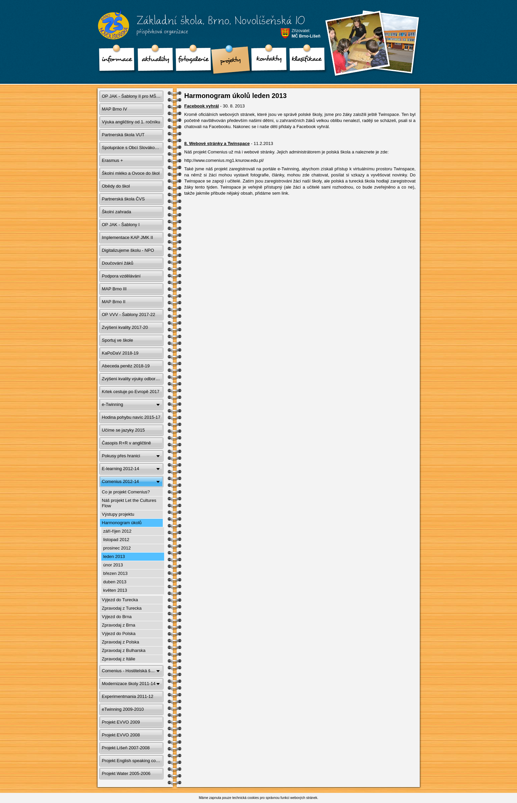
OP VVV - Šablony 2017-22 (128, 314)
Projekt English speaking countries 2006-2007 (133, 760)
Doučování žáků (117, 263)
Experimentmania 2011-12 (127, 696)
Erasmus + (112, 160)
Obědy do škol (116, 186)
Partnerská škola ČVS (123, 198)
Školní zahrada (116, 211)
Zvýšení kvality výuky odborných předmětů (133, 378)
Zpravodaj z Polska (120, 641)
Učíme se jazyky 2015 (123, 430)
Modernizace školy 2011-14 (129, 683)
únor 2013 (113, 564)
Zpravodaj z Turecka (122, 608)
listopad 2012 (116, 539)
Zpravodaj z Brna (118, 625)
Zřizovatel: (306, 33)
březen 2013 (115, 573)
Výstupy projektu (118, 514)
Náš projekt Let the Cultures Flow (129, 503)
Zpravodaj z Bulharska (124, 650)
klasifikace (305, 61)
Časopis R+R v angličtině (126, 442)
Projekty (229, 61)
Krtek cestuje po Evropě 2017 (131, 391)
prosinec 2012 (117, 548)
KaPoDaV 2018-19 (120, 353)
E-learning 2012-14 (120, 468)
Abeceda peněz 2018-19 (126, 365)
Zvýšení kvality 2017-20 (125, 327)
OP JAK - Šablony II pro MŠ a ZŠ (133, 96)
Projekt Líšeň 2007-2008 (126, 747)
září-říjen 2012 (117, 531)
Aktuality (153, 61)
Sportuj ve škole (117, 340)
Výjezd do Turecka (120, 599)
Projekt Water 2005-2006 (126, 773)
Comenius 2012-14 (120, 481)
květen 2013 (115, 590)
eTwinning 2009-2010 (123, 709)
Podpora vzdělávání (121, 275)
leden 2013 (114, 556)
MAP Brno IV (114, 109)
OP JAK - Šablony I (121, 224)
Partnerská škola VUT (123, 134)
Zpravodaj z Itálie (118, 658)
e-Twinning (112, 404)
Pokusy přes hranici (121, 455)
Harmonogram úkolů (122, 522)
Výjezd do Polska (119, 633)
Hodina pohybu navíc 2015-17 (131, 417)
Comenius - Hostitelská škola (130, 670)
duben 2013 (115, 581)
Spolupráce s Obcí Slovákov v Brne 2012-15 (133, 147)
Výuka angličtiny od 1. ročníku (131, 121)
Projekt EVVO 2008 (121, 734)
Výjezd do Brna (117, 616)
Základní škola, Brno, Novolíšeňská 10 (197, 27)
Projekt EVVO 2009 (121, 722)
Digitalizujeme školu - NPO (128, 250)
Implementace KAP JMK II (127, 237)
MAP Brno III (114, 288)
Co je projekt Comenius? (126, 491)
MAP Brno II (114, 301)
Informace (115, 61)
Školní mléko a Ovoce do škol (131, 173)
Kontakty (267, 61)
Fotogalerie (191, 61)
